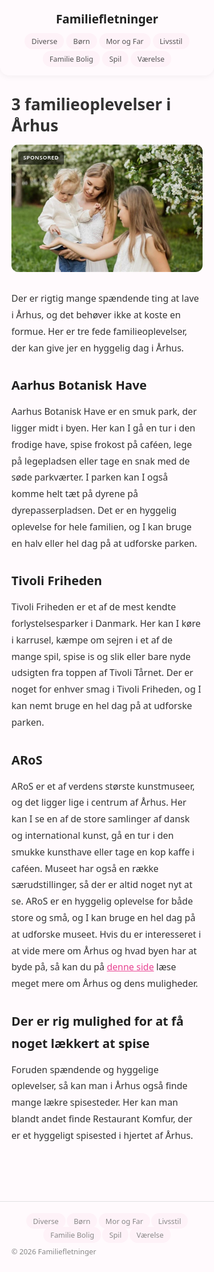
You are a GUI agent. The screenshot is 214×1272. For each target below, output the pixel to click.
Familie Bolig (72, 59)
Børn (81, 41)
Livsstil (171, 41)
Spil (115, 59)
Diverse (44, 41)
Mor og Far (125, 41)
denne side (130, 967)
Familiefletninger (107, 19)
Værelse (151, 59)
